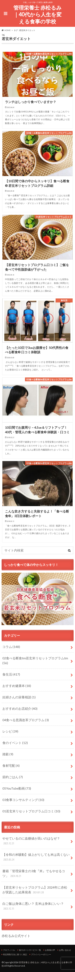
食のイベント (15, 743)
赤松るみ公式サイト (16, 936)
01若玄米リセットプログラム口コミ (31, 811)
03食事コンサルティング (23, 800)
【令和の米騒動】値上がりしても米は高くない (36, 857)
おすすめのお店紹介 (19, 708)
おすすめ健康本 (16, 686)
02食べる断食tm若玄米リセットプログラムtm (35, 660)
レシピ (10, 731)
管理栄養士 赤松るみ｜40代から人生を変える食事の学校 (37, 14)
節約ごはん (12, 777)
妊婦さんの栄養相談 (19, 697)
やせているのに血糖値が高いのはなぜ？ (31, 841)
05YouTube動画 (16, 788)
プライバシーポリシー (41, 954)
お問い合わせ (65, 950)
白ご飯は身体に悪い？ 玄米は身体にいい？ (33, 906)
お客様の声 (50, 950)
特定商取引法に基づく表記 (15, 954)
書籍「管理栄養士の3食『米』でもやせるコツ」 (33, 873)
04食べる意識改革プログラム (25, 720)
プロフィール (9, 950)
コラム (11, 647)
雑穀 (7, 754)
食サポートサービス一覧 (30, 950)
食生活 (11, 674)
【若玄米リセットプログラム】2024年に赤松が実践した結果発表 (34, 890)
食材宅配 (11, 765)
